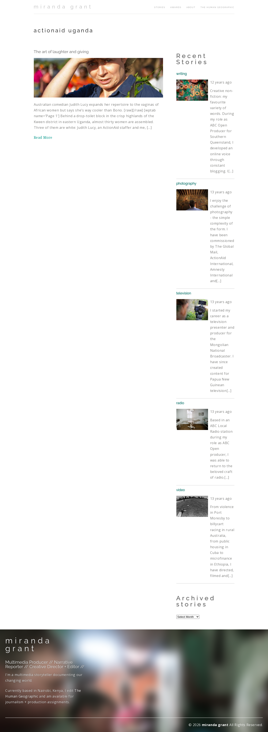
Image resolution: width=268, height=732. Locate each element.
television (183, 293)
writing (181, 74)
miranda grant (63, 7)
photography (186, 183)
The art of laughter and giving (61, 51)
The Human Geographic (217, 7)
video (180, 490)
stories (159, 7)
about (191, 7)
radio (180, 403)
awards (175, 7)
